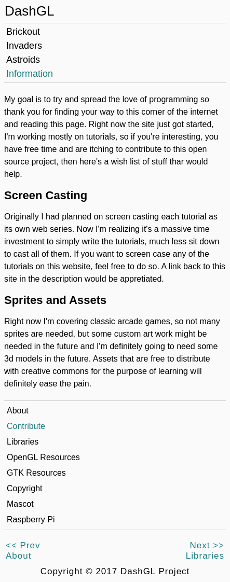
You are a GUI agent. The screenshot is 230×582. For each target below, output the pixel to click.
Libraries (22, 441)
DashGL (29, 11)
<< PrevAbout (23, 551)
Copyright (24, 488)
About (18, 410)
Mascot (20, 504)
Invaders (24, 45)
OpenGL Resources (43, 457)
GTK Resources (36, 472)
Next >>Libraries (205, 551)
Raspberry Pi (31, 519)
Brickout (23, 31)
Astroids (23, 59)
